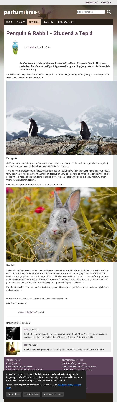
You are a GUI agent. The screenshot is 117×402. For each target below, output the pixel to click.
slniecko (32, 47)
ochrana (78, 366)
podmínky (74, 363)
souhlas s (76, 369)
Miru (26, 329)
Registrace (106, 2)
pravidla (19, 366)
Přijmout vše (14, 394)
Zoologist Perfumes (27, 312)
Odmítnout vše (31, 394)
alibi (26, 345)
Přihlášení (91, 2)
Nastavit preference (53, 394)
